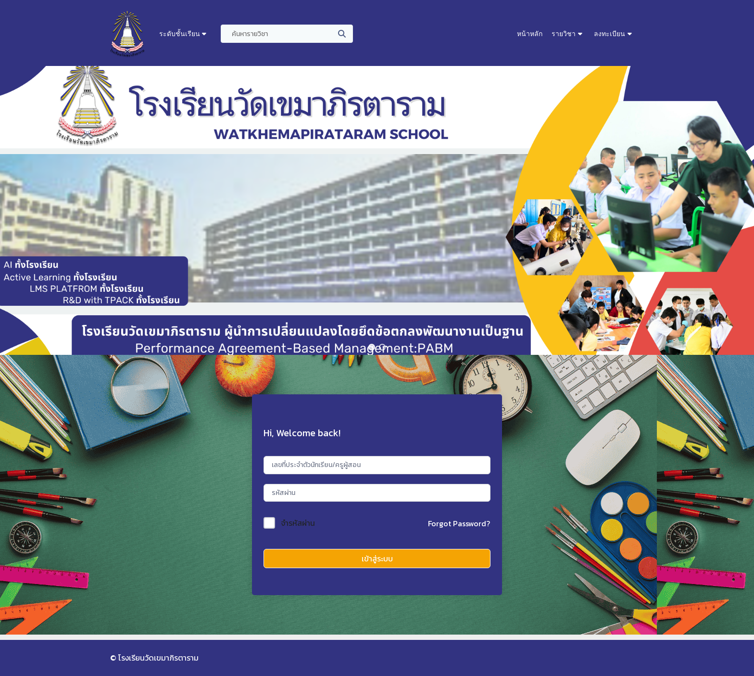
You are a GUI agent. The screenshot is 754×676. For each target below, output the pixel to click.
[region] (377, 210)
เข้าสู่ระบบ (377, 558)
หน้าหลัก (529, 33)
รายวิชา (564, 33)
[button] (371, 347)
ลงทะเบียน (609, 33)
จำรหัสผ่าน (298, 523)
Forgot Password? (459, 523)
